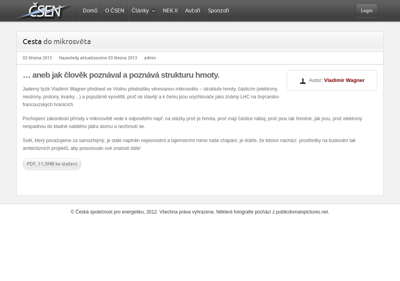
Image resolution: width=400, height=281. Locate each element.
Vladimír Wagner (344, 80)
